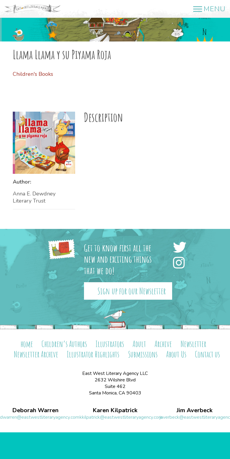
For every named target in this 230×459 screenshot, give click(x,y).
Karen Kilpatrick (115, 410)
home (26, 344)
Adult (139, 344)
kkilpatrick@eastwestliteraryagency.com (121, 417)
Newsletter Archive (36, 354)
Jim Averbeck (194, 410)
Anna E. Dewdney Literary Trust (34, 197)
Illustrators (110, 344)
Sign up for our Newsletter (131, 290)
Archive (163, 344)
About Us (176, 354)
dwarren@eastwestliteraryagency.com (39, 417)
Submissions (143, 354)
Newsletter (193, 344)
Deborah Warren (35, 410)
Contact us (207, 354)
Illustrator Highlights (93, 354)
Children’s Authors (64, 344)
